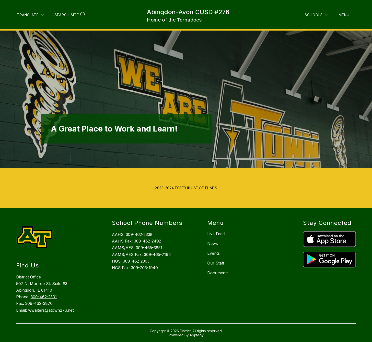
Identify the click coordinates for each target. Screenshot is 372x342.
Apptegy (197, 335)
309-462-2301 (44, 296)
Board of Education (37, 11)
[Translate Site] (81, 11)
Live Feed (216, 233)
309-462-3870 (39, 303)
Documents (218, 272)
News (212, 243)
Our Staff (215, 263)
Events (213, 253)
